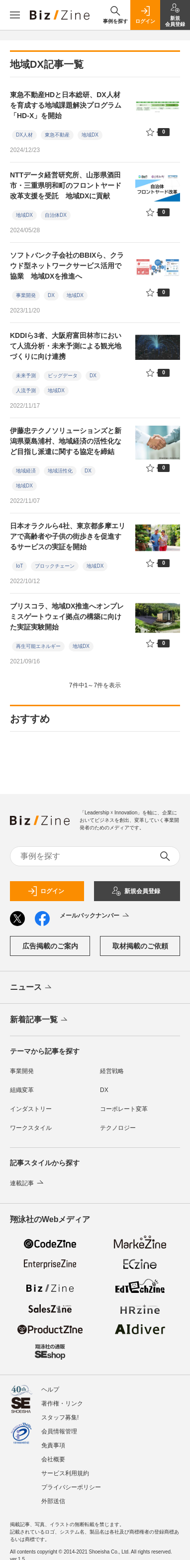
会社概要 (53, 1459)
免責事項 (53, 1445)
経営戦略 (112, 1071)
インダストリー (31, 1108)
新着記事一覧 (39, 1020)
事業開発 (26, 295)
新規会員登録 (135, 891)
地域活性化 (60, 470)
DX (51, 295)
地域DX (90, 135)
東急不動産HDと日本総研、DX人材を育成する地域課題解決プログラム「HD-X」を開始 (65, 105)
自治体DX (56, 215)
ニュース (31, 988)
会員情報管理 (59, 1431)
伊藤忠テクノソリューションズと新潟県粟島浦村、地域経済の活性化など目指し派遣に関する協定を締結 (65, 441)
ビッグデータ (63, 375)
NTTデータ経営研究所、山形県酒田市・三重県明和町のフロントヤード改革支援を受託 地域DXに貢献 (65, 185)
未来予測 (26, 375)
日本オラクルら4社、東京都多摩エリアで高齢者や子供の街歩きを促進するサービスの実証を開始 (67, 536)
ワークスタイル (31, 1127)
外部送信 (53, 1501)
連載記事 (27, 1183)
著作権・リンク (62, 1403)
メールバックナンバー (95, 916)
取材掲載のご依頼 (140, 946)
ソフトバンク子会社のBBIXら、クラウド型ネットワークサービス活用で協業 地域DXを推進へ (67, 265)
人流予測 (26, 390)
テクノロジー (118, 1127)
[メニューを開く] (15, 15)
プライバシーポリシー (71, 1487)
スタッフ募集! (60, 1417)
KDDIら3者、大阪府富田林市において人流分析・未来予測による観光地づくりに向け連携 (65, 345)
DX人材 (24, 135)
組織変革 (22, 1090)
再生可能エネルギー (38, 646)
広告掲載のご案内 (50, 946)
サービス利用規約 (65, 1473)
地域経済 (26, 470)
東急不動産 (57, 135)
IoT (19, 566)
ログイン (45, 891)
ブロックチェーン (55, 566)
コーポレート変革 (124, 1108)
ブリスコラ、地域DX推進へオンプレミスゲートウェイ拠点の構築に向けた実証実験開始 (67, 616)
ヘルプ (50, 1389)
